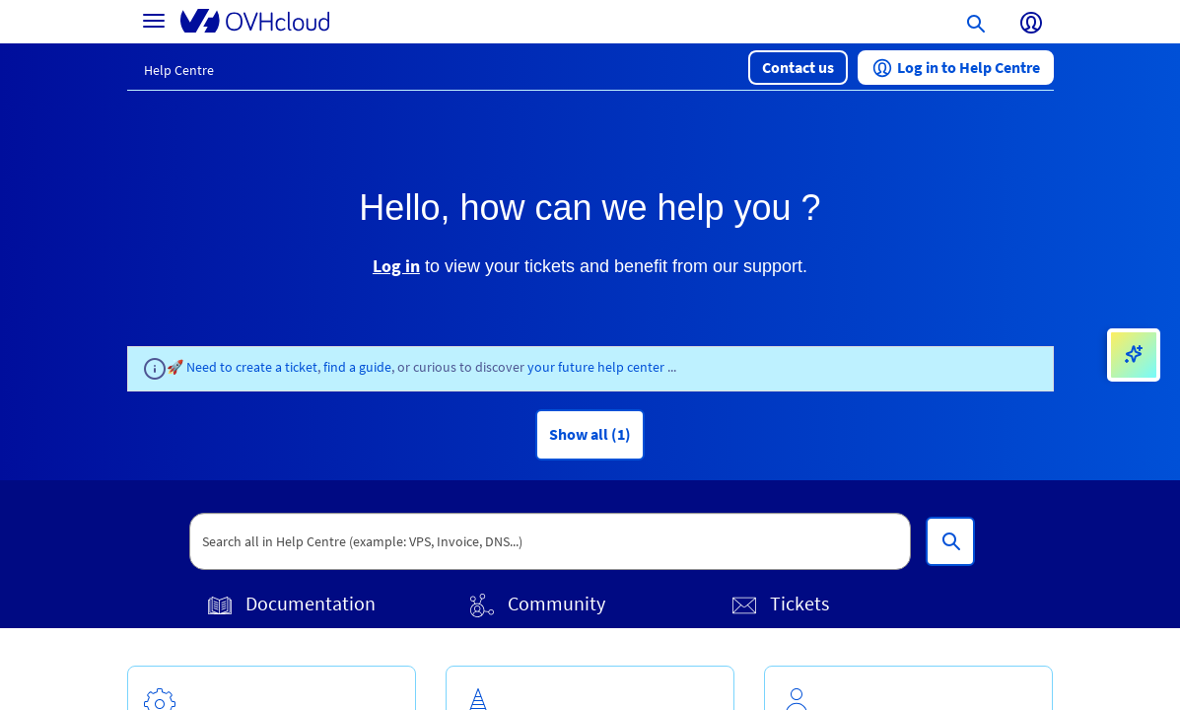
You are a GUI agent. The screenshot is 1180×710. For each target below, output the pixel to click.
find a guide (357, 367)
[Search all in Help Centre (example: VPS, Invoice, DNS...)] (950, 541)
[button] (798, 67)
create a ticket (276, 367)
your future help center (597, 367)
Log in (396, 265)
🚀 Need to (201, 367)
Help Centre (179, 70)
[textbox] (550, 541)
